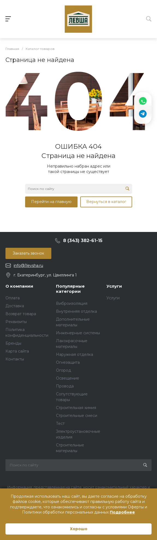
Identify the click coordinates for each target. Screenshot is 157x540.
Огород (63, 370)
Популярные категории (70, 289)
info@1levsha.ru (28, 265)
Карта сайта (17, 351)
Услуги (114, 286)
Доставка (14, 305)
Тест (60, 423)
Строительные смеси (76, 415)
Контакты (14, 359)
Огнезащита (68, 362)
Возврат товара (20, 313)
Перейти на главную (51, 201)
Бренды (13, 343)
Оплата (12, 298)
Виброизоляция (71, 303)
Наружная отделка (74, 354)
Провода (65, 386)
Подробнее (122, 512)
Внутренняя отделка (76, 311)
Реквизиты (16, 321)
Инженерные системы (78, 332)
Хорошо (78, 528)
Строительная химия (76, 407)
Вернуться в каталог (106, 201)
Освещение (67, 378)
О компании (19, 286)
